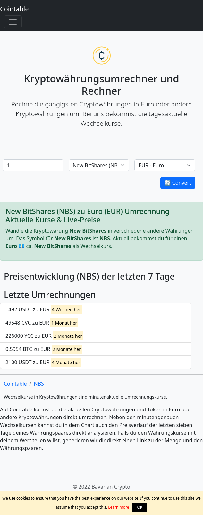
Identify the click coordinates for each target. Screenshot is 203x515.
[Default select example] (99, 165)
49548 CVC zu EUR (41, 322)
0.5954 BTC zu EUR (43, 349)
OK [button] (139, 507)
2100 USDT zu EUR (43, 362)
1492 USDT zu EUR (43, 309)
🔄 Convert (178, 182)
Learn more (118, 507)
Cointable (14, 9)
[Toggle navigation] (13, 21)
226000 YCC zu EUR (44, 335)
